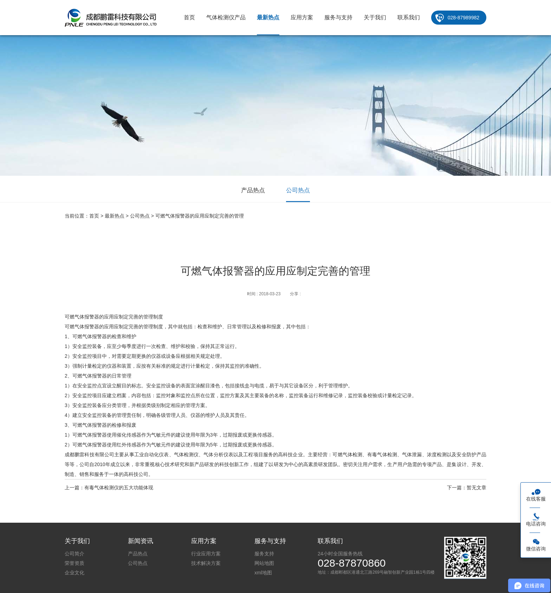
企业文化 (74, 572)
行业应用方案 (206, 553)
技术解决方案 (206, 563)
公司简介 (74, 553)
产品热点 (253, 190)
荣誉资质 (74, 563)
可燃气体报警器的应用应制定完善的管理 (199, 216)
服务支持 (264, 553)
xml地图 (263, 572)
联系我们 (408, 17)
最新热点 (268, 17)
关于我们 (375, 17)
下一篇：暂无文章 (466, 487)
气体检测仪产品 (226, 17)
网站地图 (264, 563)
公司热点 (298, 190)
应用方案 (302, 17)
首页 (189, 17)
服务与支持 (338, 17)
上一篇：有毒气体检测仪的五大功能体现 (109, 487)
